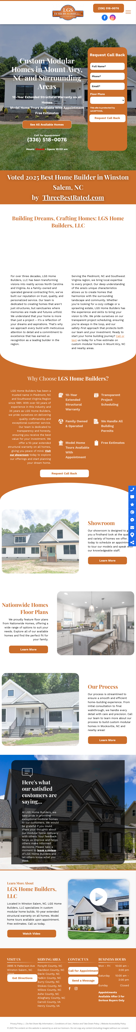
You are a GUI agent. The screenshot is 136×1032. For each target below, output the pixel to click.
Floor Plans (97, 94)
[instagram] (113, 18)
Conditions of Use (63, 1023)
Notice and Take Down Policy (86, 1023)
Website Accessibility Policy (113, 1023)
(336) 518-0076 (47, 139)
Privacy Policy (16, 1023)
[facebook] (105, 18)
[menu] (128, 12)
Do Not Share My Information (39, 1023)
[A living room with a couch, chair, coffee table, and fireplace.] (28, 251)
